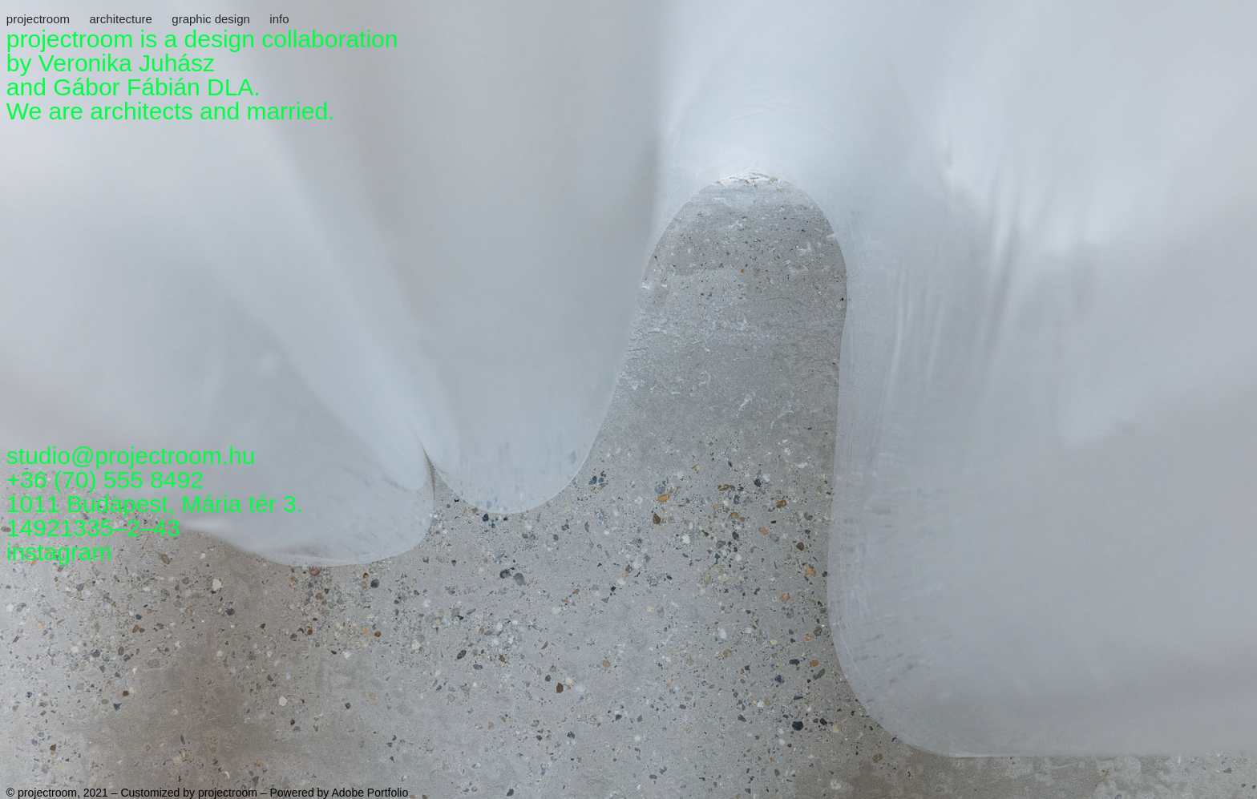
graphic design (211, 19)
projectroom (38, 19)
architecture (120, 19)
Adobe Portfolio (369, 792)
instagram (59, 552)
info (279, 19)
